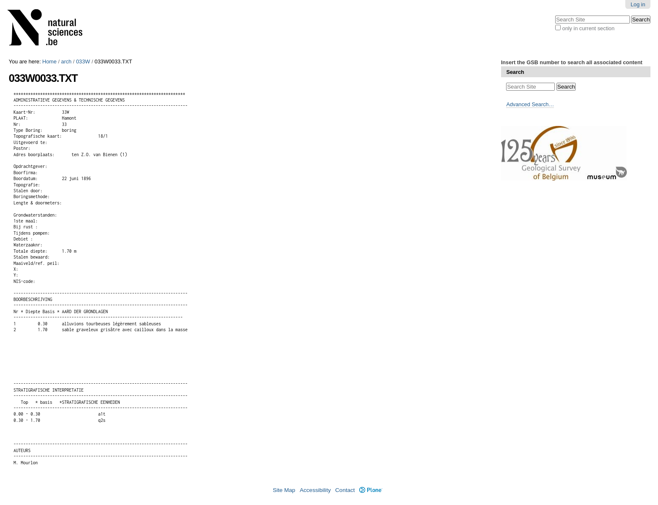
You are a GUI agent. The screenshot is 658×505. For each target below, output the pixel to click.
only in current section (588, 28)
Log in (638, 4)
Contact (345, 490)
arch (66, 61)
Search (515, 72)
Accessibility (315, 490)
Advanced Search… (530, 104)
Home (49, 61)
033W (83, 61)
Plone (370, 490)
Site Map (284, 490)
